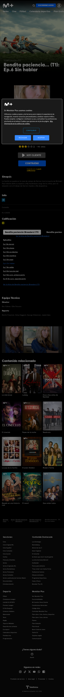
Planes (34, 620)
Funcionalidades (37, 599)
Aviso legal (31, 679)
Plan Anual (35, 626)
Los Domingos (36, 542)
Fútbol (23, 11)
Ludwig (25, 395)
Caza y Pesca (36, 581)
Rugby (5, 620)
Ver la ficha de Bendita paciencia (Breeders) (32, 236)
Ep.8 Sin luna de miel (11, 271)
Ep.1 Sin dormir (8, 244)
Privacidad (41, 679)
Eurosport (6, 629)
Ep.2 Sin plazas (8, 248)
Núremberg (36, 545)
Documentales (7, 581)
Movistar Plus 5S (37, 584)
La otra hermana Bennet (40, 560)
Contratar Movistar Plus (39, 611)
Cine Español (7, 548)
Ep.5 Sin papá (8, 260)
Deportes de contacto (10, 626)
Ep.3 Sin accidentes (10, 252)
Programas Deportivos (39, 578)
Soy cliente (31, 155)
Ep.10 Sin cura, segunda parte (14, 279)
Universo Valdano (8, 611)
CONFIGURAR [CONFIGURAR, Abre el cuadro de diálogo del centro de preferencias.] (31, 130)
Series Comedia (8, 575)
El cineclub (6, 432)
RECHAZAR (23, 138)
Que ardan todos (49, 503)
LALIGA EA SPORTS (9, 602)
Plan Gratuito (36, 623)
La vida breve (7, 395)
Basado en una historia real (11, 504)
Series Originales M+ (9, 566)
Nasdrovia (46, 432)
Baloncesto (6, 614)
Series (6, 11)
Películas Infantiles (9, 560)
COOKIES (51, 679)
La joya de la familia (9, 468)
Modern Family (48, 468)
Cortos (5, 557)
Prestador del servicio (17, 679)
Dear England (36, 551)
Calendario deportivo (39, 11)
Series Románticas (9, 569)
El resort (25, 503)
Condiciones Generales (39, 605)
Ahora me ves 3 (37, 548)
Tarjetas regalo (37, 635)
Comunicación (36, 638)
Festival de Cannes (38, 572)
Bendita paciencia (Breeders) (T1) (22, 232)
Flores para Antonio (38, 566)
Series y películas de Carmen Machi (14, 578)
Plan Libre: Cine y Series (40, 617)
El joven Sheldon (28, 468)
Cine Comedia (7, 551)
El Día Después (7, 608)
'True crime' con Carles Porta (41, 569)
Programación (7, 638)
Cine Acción (7, 554)
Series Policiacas (8, 572)
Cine (14, 11)
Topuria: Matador (8, 623)
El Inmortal (35, 554)
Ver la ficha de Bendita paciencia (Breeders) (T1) (21, 284)
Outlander (35, 563)
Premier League (8, 605)
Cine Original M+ (8, 545)
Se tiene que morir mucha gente (42, 557)
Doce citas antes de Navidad (50, 396)
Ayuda (32, 655)
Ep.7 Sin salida (8, 267)
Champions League (9, 599)
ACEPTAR (41, 138)
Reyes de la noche (29, 432)
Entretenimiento (8, 584)
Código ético (36, 608)
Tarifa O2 (35, 632)
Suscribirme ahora (46, 5)
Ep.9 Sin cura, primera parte (14, 275)
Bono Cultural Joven (38, 629)
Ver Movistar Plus (37, 596)
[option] (15, 339)
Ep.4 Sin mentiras (9, 256)
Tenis (4, 617)
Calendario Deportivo (10, 632)
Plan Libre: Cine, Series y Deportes (43, 614)
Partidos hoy (7, 635)
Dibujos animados (38, 575)
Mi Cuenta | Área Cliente (40, 602)
